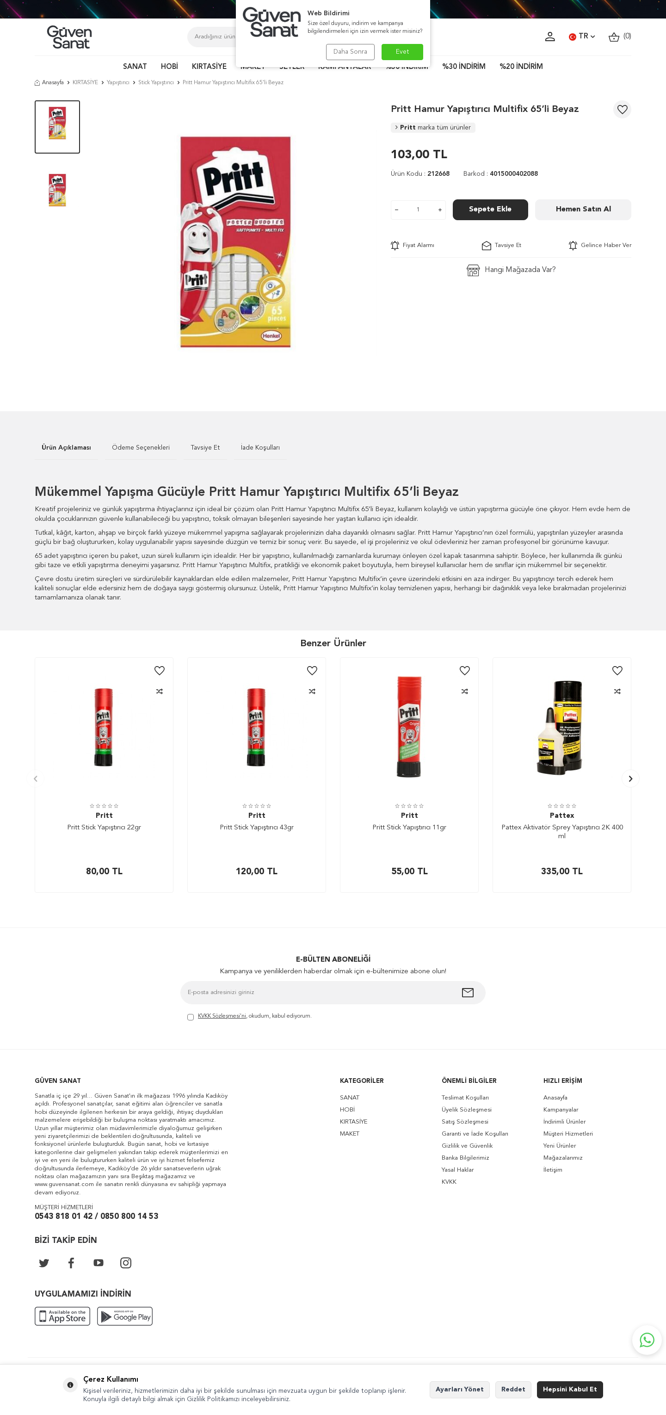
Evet (402, 52)
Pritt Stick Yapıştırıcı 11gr (409, 827)
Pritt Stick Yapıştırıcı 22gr (104, 827)
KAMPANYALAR (344, 67)
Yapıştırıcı (118, 83)
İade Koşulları (260, 448)
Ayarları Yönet (460, 1389)
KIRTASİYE (209, 67)
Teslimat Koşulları (465, 1098)
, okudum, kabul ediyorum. (249, 1016)
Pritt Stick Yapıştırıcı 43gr (257, 827)
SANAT (135, 67)
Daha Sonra (350, 52)
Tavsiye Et (501, 245)
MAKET (252, 67)
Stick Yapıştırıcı (156, 83)
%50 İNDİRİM (406, 67)
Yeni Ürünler (559, 1146)
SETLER (291, 67)
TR (582, 37)
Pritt (433, 127)
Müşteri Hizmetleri (568, 1134)
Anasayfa (49, 83)
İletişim (552, 1170)
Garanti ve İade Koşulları (475, 1134)
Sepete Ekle (490, 209)
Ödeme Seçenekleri (141, 448)
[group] (235, 241)
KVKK (449, 1182)
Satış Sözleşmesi (465, 1122)
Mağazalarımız (563, 1158)
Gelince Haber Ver (600, 245)
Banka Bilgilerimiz (465, 1158)
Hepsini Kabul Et (570, 1389)
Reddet (513, 1389)
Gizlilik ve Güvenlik (467, 1146)
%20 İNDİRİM (521, 67)
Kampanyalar (560, 1110)
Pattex (562, 816)
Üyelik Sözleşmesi (467, 1110)
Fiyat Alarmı (412, 245)
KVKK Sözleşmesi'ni (222, 1016)
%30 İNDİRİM (464, 67)
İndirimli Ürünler (564, 1122)
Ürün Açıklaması (66, 448)
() (620, 37)
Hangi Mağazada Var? (511, 270)
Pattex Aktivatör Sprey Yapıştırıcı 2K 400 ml (562, 832)
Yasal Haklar (458, 1170)
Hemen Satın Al (583, 209)
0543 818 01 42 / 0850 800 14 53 (96, 1217)
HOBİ (169, 67)
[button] (35, 779)
